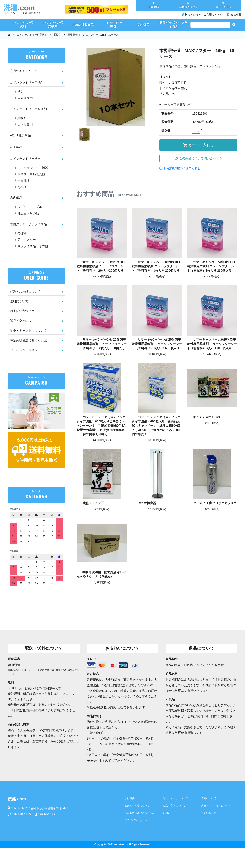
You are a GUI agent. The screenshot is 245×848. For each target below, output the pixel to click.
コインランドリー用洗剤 (27, 82)
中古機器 (23, 180)
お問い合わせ (208, 813)
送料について (19, 301)
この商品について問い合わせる (198, 158)
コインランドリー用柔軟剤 (32, 34)
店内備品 (16, 197)
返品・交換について (24, 320)
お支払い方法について (25, 311)
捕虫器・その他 (28, 213)
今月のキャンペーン (24, 71)
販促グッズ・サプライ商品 (28, 224)
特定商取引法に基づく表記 (180, 168)
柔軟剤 (57, 34)
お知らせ (168, 813)
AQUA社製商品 (20, 135)
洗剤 (20, 91)
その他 (22, 187)
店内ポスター (26, 239)
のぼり (22, 233)
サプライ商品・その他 (32, 246)
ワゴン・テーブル (29, 207)
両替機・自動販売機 (31, 174)
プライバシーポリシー (25, 350)
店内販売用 (25, 98)
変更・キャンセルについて (28, 330)
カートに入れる (198, 145)
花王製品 (16, 147)
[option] (115, 87)
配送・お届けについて (25, 291)
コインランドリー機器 (25, 158)
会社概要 (130, 798)
